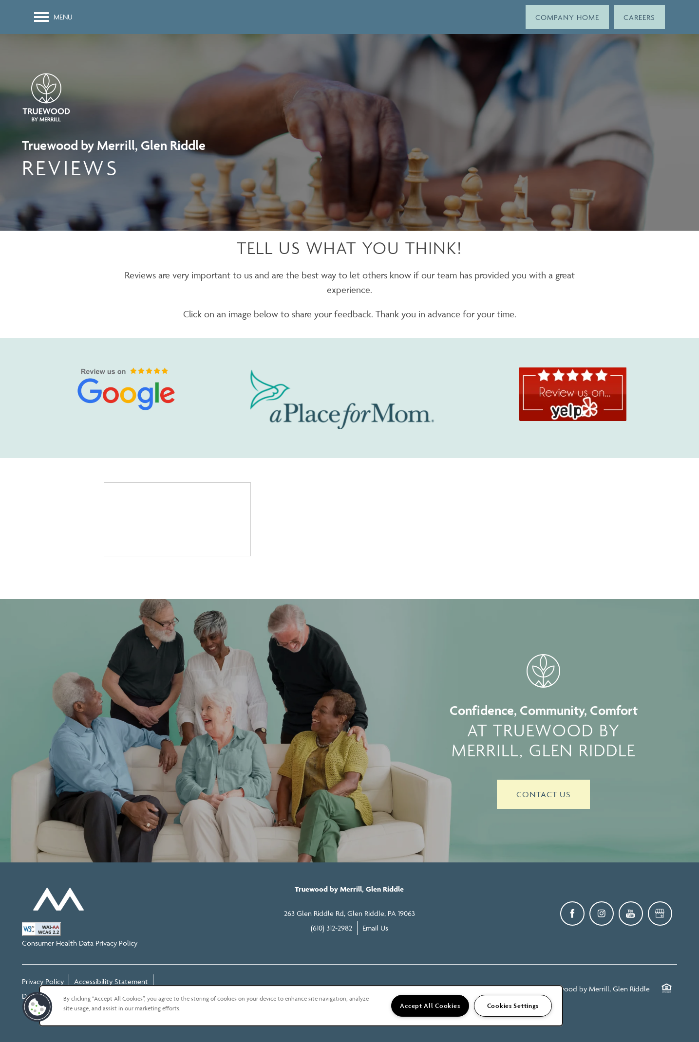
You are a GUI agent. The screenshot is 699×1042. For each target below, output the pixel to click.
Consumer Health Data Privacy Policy (79, 943)
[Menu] (53, 17)
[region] (301, 1005)
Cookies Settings (513, 1006)
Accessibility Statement (111, 981)
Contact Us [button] (543, 794)
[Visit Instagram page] (601, 913)
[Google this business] (660, 913)
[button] (567, 17)
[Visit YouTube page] (631, 913)
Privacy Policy (43, 981)
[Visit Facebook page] (572, 913)
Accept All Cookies (430, 1006)
